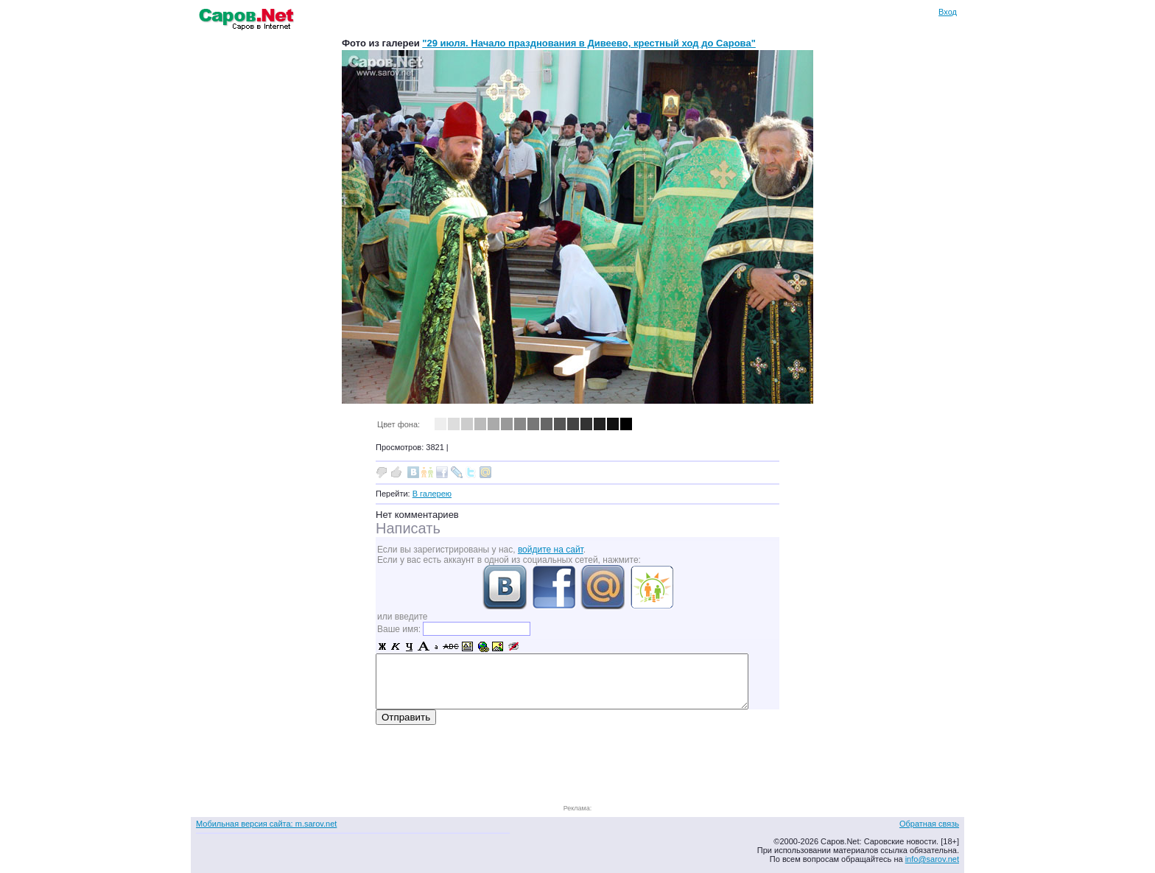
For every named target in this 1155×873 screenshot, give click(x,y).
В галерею (432, 493)
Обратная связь (929, 823)
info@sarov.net (932, 859)
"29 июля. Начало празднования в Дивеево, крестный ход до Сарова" (589, 43)
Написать (408, 528)
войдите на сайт (550, 549)
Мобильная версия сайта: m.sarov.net (266, 823)
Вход (947, 11)
